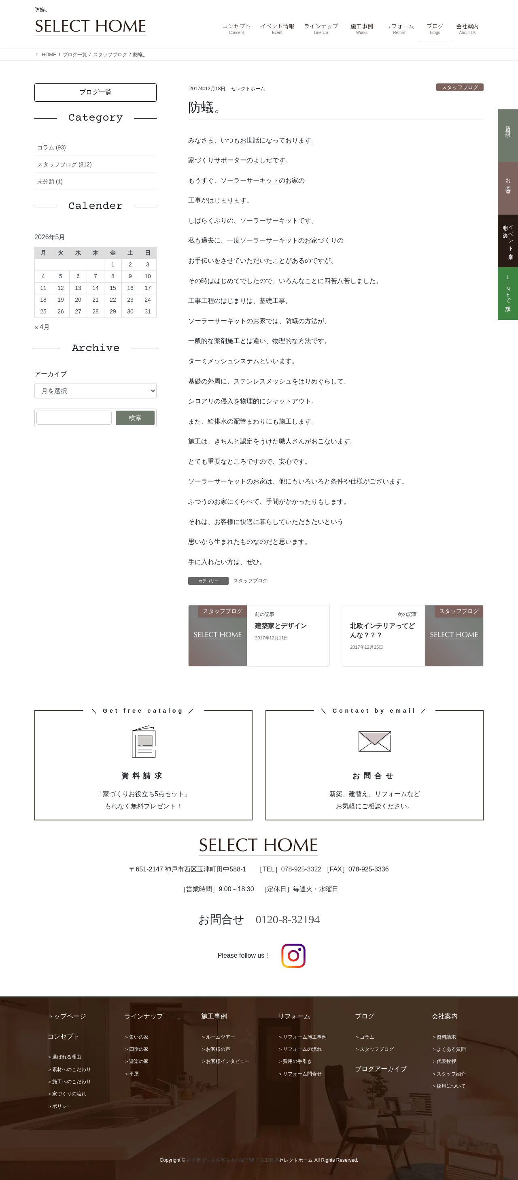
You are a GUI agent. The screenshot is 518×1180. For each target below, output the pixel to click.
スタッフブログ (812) (64, 164)
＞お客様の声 (215, 1049)
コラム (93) (51, 147)
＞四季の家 (136, 1049)
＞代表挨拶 (444, 1061)
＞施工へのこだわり (69, 1081)
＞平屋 (131, 1074)
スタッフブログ (460, 87)
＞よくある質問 (449, 1049)
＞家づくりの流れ (66, 1094)
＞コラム (364, 1037)
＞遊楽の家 (136, 1061)
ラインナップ (143, 1016)
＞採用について (449, 1086)
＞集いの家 (136, 1037)
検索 (135, 417)
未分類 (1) (50, 181)
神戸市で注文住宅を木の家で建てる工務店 (233, 1160)
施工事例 (214, 1016)
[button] (95, 92)
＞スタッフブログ (374, 1049)
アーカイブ (50, 374)
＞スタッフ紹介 (449, 1074)
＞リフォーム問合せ (300, 1074)
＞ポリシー (59, 1106)
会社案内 (445, 1016)
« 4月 (42, 327)
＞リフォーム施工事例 (302, 1037)
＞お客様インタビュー (225, 1061)
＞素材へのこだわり (69, 1069)
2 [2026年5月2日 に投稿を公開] (130, 264)
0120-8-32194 (288, 919)
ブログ (364, 1016)
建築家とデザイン (281, 625)
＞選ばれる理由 (64, 1057)
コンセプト (63, 1036)
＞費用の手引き (295, 1061)
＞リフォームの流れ (300, 1049)
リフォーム (294, 1016)
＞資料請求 (444, 1037)
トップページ (66, 1016)
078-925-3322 (301, 869)
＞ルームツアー (218, 1037)
